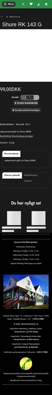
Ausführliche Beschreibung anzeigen (16, 136)
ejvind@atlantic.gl (22, 347)
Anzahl (15, 97)
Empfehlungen (30, 175)
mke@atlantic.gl (21, 339)
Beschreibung (11, 153)
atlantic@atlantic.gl (29, 324)
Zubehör (28, 181)
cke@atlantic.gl (21, 331)
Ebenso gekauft (12, 175)
